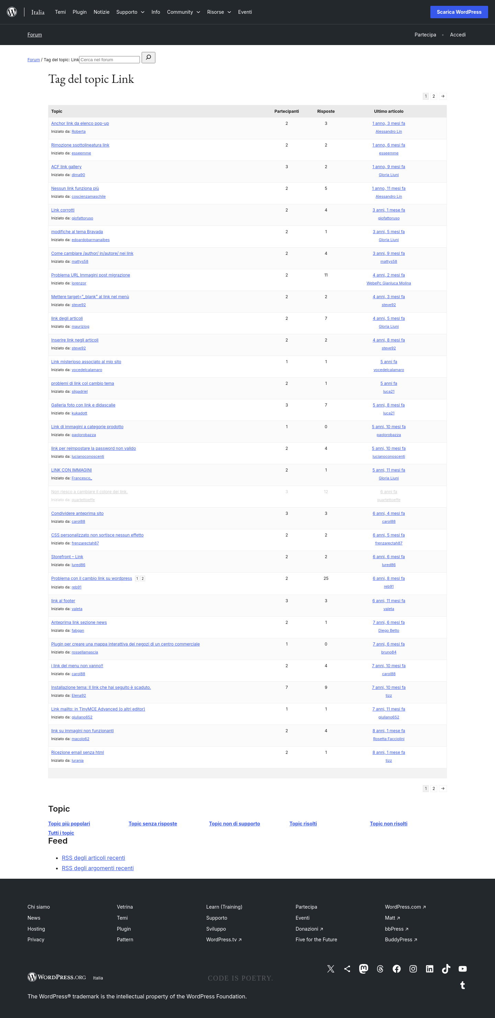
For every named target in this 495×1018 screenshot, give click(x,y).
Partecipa (306, 907)
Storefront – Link (67, 556)
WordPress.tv (224, 939)
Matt (392, 918)
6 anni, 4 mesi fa (389, 513)
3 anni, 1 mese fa (389, 210)
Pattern (125, 939)
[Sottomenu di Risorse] (219, 12)
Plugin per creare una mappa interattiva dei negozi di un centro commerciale (125, 644)
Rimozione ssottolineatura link (80, 145)
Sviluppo (216, 929)
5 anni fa (389, 361)
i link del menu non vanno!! (77, 665)
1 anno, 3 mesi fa (389, 123)
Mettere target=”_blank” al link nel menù (90, 296)
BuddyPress (401, 939)
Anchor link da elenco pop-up (80, 123)
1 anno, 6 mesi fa (389, 145)
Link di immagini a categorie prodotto (87, 426)
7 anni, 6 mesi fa (389, 622)
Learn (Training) (224, 907)
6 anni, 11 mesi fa (388, 600)
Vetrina (125, 907)
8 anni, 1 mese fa (389, 730)
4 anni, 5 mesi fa (389, 318)
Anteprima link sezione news (79, 622)
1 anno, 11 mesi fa (388, 188)
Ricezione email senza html (77, 752)
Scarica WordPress (459, 12)
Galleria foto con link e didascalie (83, 405)
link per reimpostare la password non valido (93, 448)
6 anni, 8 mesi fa (389, 578)
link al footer (63, 600)
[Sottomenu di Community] (184, 12)
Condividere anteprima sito (77, 513)
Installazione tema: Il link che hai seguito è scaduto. (101, 687)
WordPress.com (405, 907)
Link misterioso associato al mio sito (86, 361)
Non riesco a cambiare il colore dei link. (89, 491)
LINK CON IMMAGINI (71, 470)
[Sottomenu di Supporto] (130, 12)
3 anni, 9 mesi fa (389, 253)
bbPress (397, 929)
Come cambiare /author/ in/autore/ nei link (92, 253)
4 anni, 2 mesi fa (389, 275)
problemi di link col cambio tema (82, 383)
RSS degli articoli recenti (93, 857)
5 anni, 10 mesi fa (389, 426)
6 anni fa (389, 491)
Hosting (36, 929)
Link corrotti (63, 210)
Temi (122, 918)
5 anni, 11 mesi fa (388, 470)
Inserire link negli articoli (75, 340)
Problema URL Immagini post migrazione (90, 275)
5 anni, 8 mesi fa (389, 405)
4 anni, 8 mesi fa (389, 340)
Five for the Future (316, 939)
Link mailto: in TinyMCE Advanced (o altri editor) (98, 709)
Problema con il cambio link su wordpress (91, 578)
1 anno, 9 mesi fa (389, 166)
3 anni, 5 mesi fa (389, 231)
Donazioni (309, 929)
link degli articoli (67, 318)
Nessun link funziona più (75, 188)
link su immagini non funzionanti (82, 730)
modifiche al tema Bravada (77, 231)
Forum (35, 34)
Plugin (124, 929)
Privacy (36, 939)
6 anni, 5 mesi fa (389, 535)
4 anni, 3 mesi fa (389, 296)
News (34, 918)
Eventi (302, 918)
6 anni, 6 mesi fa (389, 556)
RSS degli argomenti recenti (98, 868)
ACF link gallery (66, 166)
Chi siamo (39, 907)
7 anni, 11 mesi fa (389, 709)
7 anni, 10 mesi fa (389, 665)
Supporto (216, 918)
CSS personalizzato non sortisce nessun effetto (97, 535)
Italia (98, 978)
